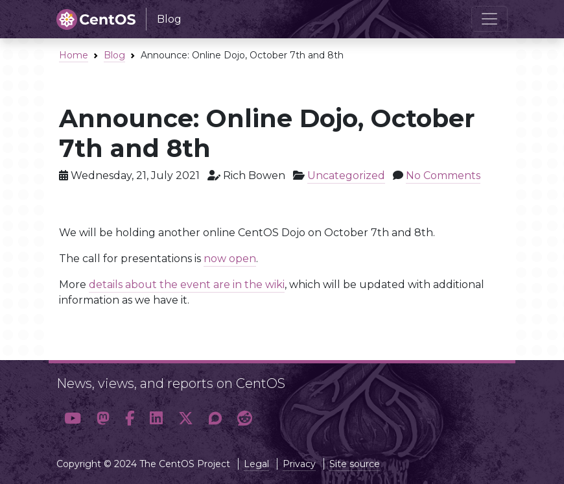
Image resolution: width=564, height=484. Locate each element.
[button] (72, 419)
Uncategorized (346, 175)
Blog (114, 55)
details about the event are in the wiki (187, 284)
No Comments (443, 175)
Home (73, 55)
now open (230, 258)
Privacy (299, 464)
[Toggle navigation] (489, 19)
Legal (256, 464)
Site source (354, 464)
